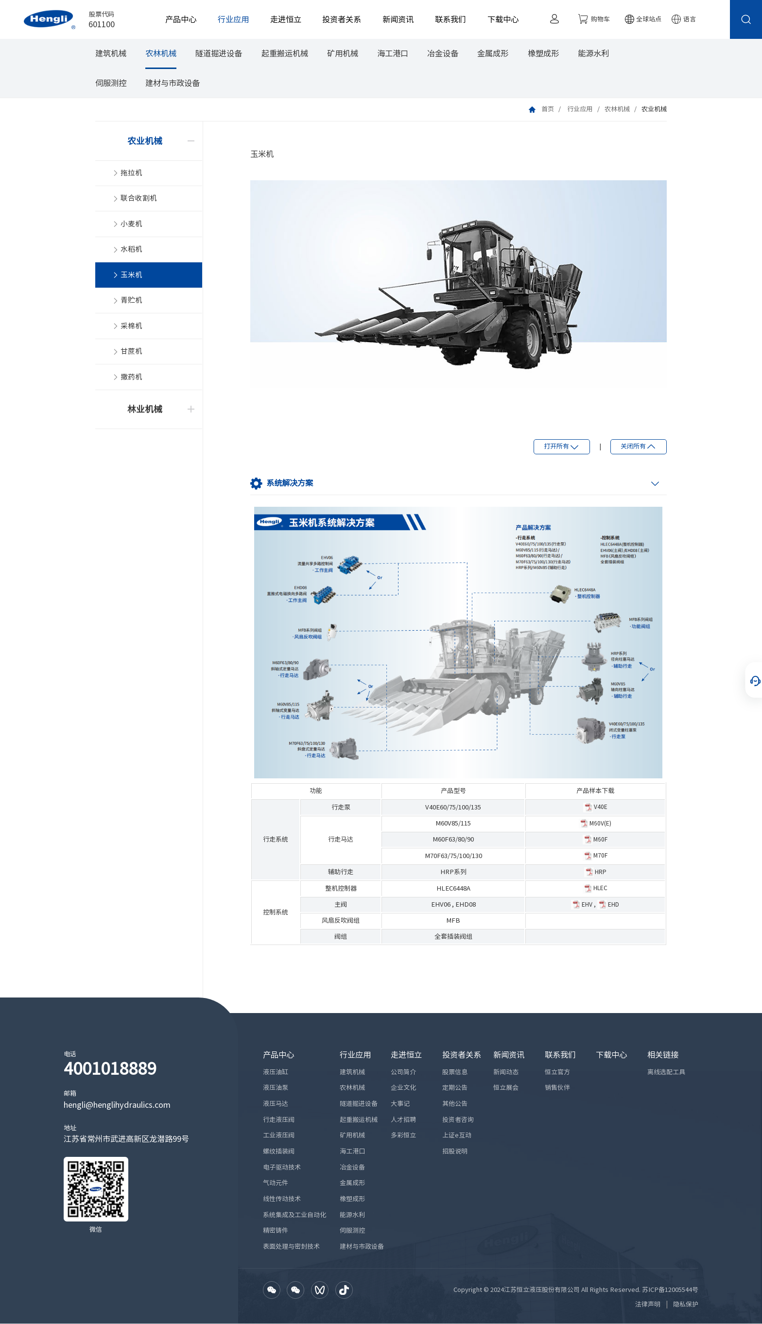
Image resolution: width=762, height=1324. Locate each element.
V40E (600, 807)
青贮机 (127, 302)
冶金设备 (442, 54)
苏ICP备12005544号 (670, 1290)
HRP (600, 872)
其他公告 (455, 1103)
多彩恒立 (403, 1136)
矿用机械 (342, 54)
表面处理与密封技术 (291, 1246)
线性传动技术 (282, 1199)
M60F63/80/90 (453, 840)
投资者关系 (339, 19)
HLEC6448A (453, 888)
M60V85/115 (453, 823)
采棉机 (127, 328)
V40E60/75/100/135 (453, 807)
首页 (547, 109)
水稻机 (127, 251)
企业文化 (403, 1088)
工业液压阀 (278, 1136)
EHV (587, 904)
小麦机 (127, 226)
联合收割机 (134, 200)
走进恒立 (283, 19)
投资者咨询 (458, 1120)
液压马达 (275, 1103)
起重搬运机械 (284, 54)
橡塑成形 (543, 54)
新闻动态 (506, 1072)
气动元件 (275, 1183)
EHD (613, 904)
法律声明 (647, 1305)
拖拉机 (127, 174)
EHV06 (440, 905)
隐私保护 (685, 1305)
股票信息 (455, 1072)
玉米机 (127, 277)
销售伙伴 (557, 1088)
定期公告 (455, 1088)
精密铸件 (275, 1231)
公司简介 (403, 1072)
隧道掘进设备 (218, 54)
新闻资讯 (395, 19)
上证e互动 (456, 1136)
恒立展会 (506, 1088)
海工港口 (392, 54)
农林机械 (160, 54)
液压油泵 (275, 1088)
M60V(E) (600, 823)
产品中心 (178, 19)
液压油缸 (275, 1072)
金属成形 (492, 54)
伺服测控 (110, 83)
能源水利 (593, 54)
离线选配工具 (666, 1072)
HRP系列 (453, 872)
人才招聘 (403, 1120)
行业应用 (230, 19)
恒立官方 (557, 1072)
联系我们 (448, 19)
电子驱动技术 (282, 1167)
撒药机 (127, 380)
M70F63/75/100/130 (453, 856)
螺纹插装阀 (278, 1151)
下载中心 (500, 19)
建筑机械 (110, 54)
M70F (600, 856)
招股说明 (455, 1151)
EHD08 (465, 905)
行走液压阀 (278, 1120)
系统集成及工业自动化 (294, 1215)
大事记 (400, 1103)
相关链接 (662, 1055)
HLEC (600, 888)
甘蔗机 (127, 354)
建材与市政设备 (172, 83)
